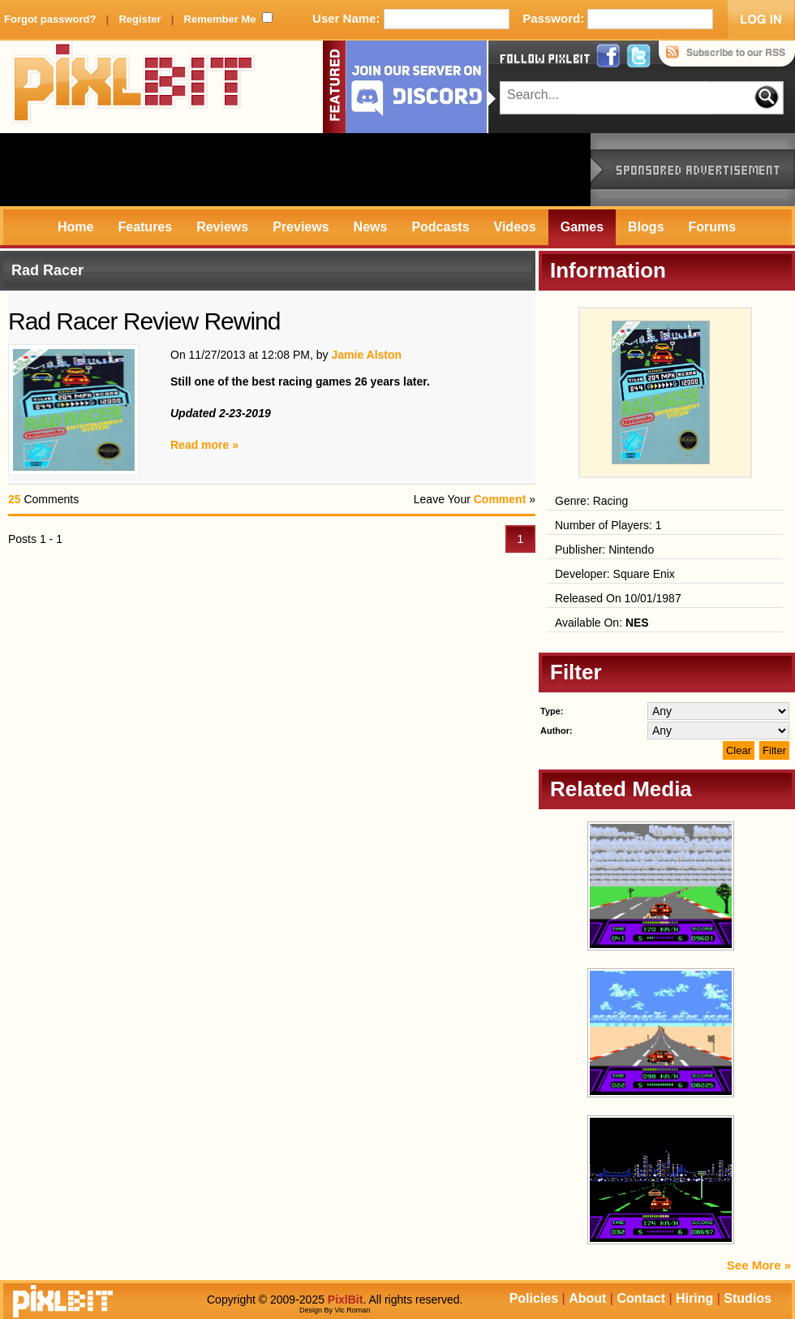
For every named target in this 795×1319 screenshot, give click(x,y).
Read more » (204, 444)
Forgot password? (50, 19)
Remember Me (220, 19)
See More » (759, 1265)
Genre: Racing (591, 500)
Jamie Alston (366, 354)
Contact (641, 1298)
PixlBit (134, 87)
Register (139, 19)
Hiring (694, 1298)
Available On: (602, 622)
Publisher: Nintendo (604, 549)
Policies (533, 1298)
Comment (500, 499)
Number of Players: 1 (608, 525)
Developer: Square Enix (615, 573)
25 (14, 499)
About (587, 1298)
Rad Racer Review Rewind (144, 321)
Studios (747, 1298)
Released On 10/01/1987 (618, 598)
